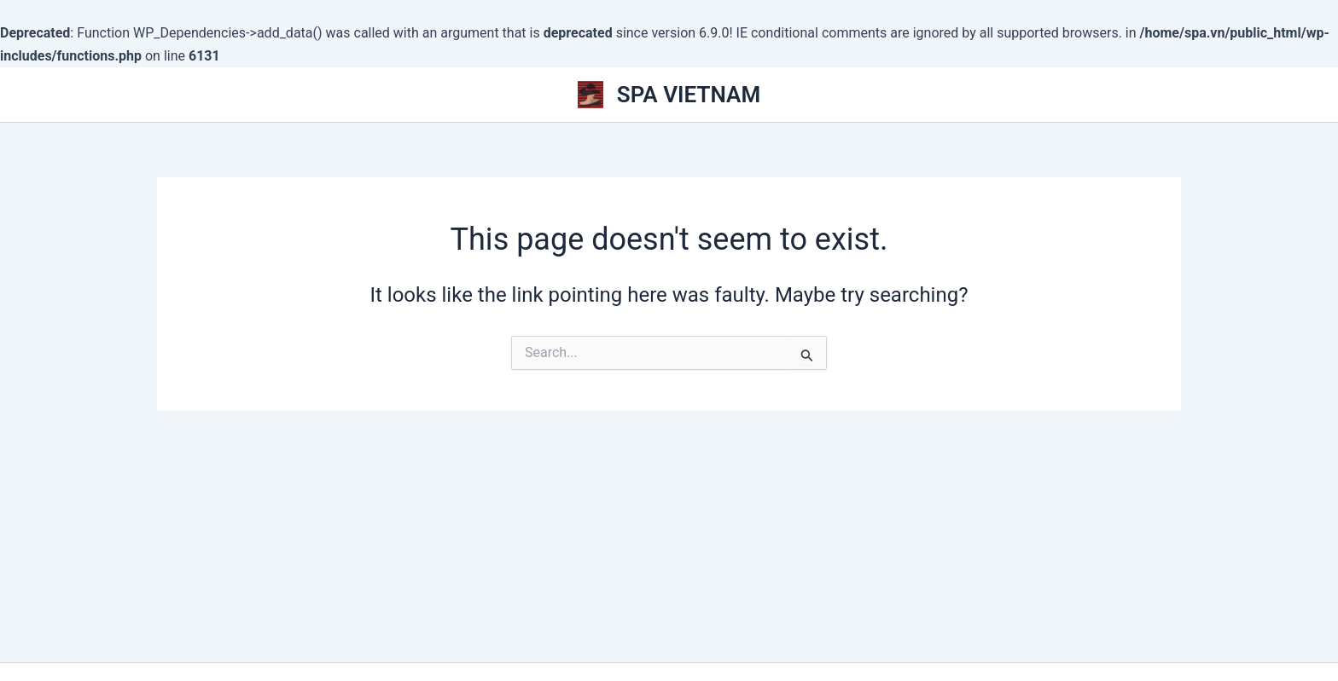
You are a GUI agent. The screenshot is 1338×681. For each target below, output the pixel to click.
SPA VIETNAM (688, 94)
